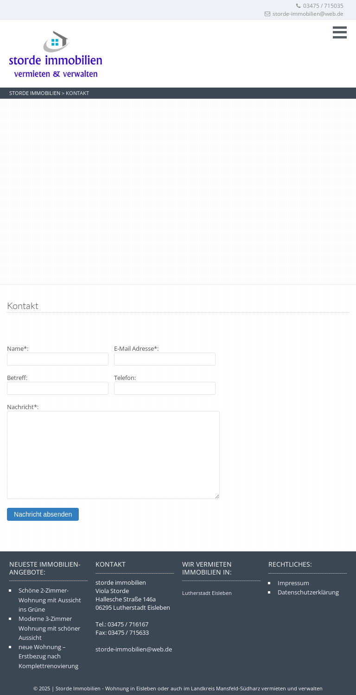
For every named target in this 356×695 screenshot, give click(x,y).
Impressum (293, 583)
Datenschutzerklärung (308, 592)
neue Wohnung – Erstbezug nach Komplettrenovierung (48, 656)
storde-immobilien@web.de (304, 14)
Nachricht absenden (43, 514)
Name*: (17, 348)
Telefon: (125, 377)
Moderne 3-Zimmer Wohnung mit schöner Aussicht (49, 628)
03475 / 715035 (319, 6)
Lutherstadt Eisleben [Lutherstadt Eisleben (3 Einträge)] (207, 592)
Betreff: (17, 377)
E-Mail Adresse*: (136, 348)
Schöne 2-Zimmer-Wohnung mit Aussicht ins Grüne (50, 599)
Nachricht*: (22, 407)
